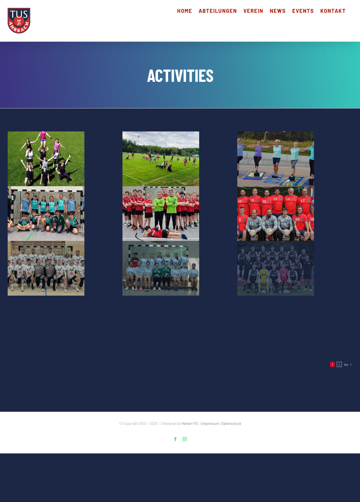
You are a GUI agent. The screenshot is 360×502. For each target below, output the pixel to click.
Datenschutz (231, 423)
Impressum (210, 423)
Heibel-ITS (190, 423)
